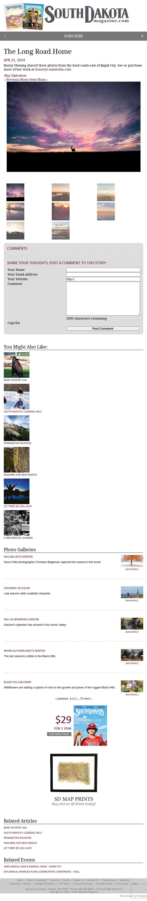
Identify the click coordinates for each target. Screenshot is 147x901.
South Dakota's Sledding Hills (23, 411)
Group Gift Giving (82, 883)
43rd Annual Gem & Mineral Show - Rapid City (32, 866)
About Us (79, 880)
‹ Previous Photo (16, 80)
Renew (27, 883)
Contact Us (93, 880)
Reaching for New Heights (20, 474)
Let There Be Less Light (18, 506)
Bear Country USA (15, 380)
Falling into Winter (18, 556)
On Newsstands (104, 883)
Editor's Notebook (36, 880)
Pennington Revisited (17, 443)
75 (81, 698)
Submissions (109, 880)
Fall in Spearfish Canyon (21, 619)
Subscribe (73, 36)
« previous (62, 698)
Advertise (125, 880)
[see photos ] (132, 569)
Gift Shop (64, 883)
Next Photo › (38, 80)
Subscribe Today (59, 734)
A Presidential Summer (18, 538)
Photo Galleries (20, 550)
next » (87, 698)
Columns (54, 880)
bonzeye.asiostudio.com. (53, 69)
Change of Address (45, 883)
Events (66, 880)
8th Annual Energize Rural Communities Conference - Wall (42, 871)
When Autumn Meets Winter (24, 650)
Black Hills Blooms (17, 682)
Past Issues (122, 883)
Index (135, 883)
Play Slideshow (15, 76)
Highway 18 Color (17, 588)
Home (20, 880)
